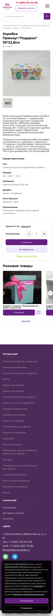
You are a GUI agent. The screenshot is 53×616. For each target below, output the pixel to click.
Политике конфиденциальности (28, 594)
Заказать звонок (26, 8)
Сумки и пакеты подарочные (19, 402)
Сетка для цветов (12, 444)
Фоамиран (9, 438)
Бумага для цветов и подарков (20, 373)
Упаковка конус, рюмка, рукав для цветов (19, 467)
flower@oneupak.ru (16, 549)
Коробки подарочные (15, 408)
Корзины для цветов (14, 432)
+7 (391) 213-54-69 (27, 2)
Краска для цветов (13, 390)
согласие (38, 586)
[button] (50, 296)
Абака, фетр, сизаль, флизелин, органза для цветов (20, 452)
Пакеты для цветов (13, 384)
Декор (6, 492)
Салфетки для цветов (14, 474)
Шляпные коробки (13, 420)
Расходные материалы (15, 486)
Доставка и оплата (13, 513)
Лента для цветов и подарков (19, 396)
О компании (9, 507)
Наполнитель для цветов (17, 426)
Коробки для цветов (14, 414)
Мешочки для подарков (16, 480)
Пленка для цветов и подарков (20, 361)
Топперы (7, 459)
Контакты (8, 518)
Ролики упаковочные (15, 367)
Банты (6, 378)
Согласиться (26, 601)
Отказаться (26, 608)
